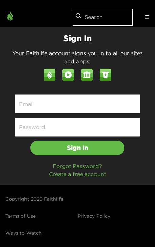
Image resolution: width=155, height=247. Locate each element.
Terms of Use (20, 216)
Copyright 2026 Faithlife (34, 199)
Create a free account (77, 174)
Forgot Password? (77, 166)
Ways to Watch (23, 233)
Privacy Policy (94, 216)
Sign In (77, 148)
